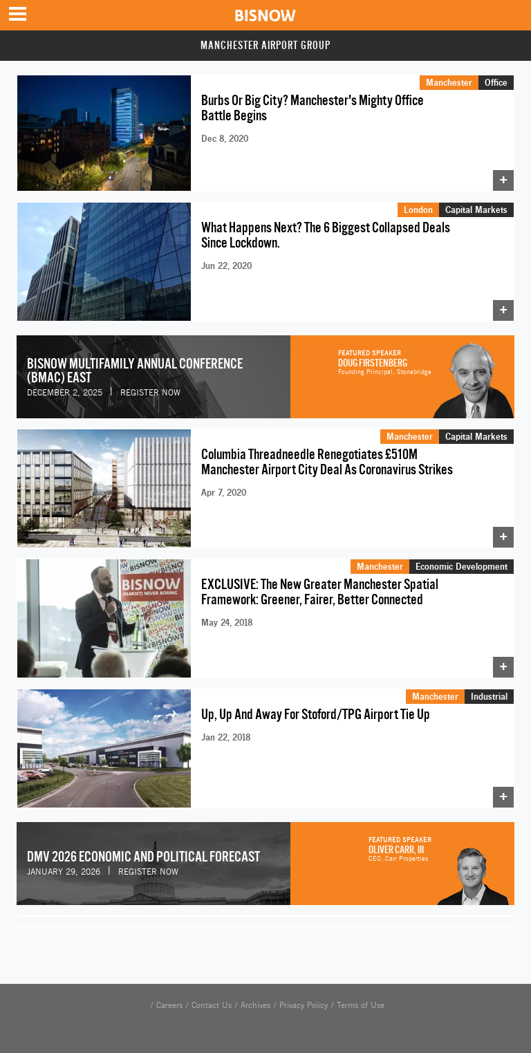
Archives (255, 1005)
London (418, 209)
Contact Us (212, 1005)
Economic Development (461, 566)
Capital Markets (476, 209)
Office (496, 82)
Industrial (489, 696)
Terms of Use (360, 1005)
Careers (169, 1005)
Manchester (449, 82)
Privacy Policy (303, 1005)
